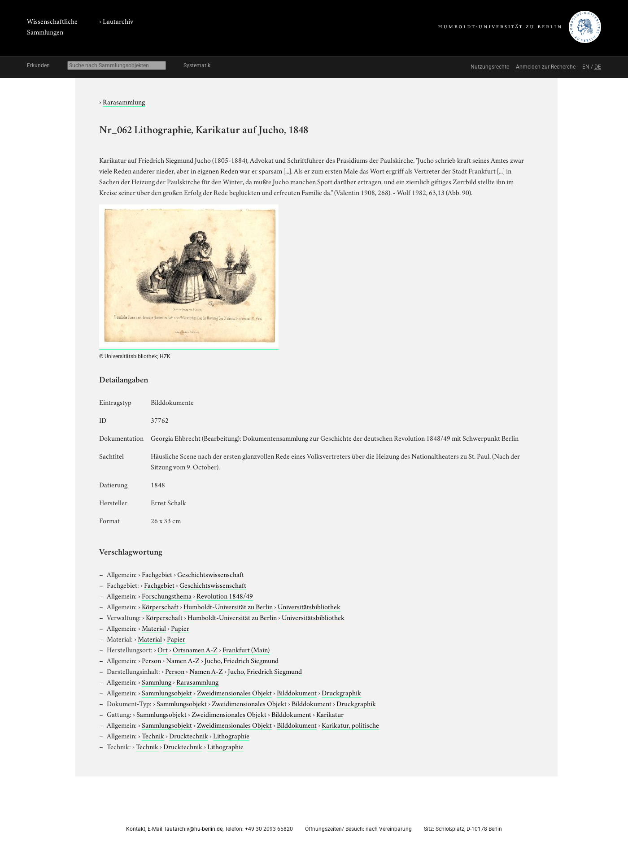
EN (585, 67)
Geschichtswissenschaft (210, 574)
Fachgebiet (157, 574)
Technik (153, 735)
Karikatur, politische (350, 724)
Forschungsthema (167, 595)
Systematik (196, 65)
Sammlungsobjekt (167, 692)
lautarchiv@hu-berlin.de (193, 829)
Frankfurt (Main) (246, 649)
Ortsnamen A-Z (195, 649)
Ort (162, 649)
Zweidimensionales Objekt (234, 692)
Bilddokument (297, 692)
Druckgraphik (341, 692)
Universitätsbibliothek (309, 606)
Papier (180, 628)
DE (597, 67)
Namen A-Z (183, 660)
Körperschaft (160, 606)
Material (154, 628)
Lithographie (231, 735)
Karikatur (330, 714)
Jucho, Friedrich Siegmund (242, 660)
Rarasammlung (124, 101)
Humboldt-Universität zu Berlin (228, 606)
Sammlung (156, 681)
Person (151, 660)
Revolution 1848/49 (224, 595)
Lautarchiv (118, 21)
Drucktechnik (188, 735)
